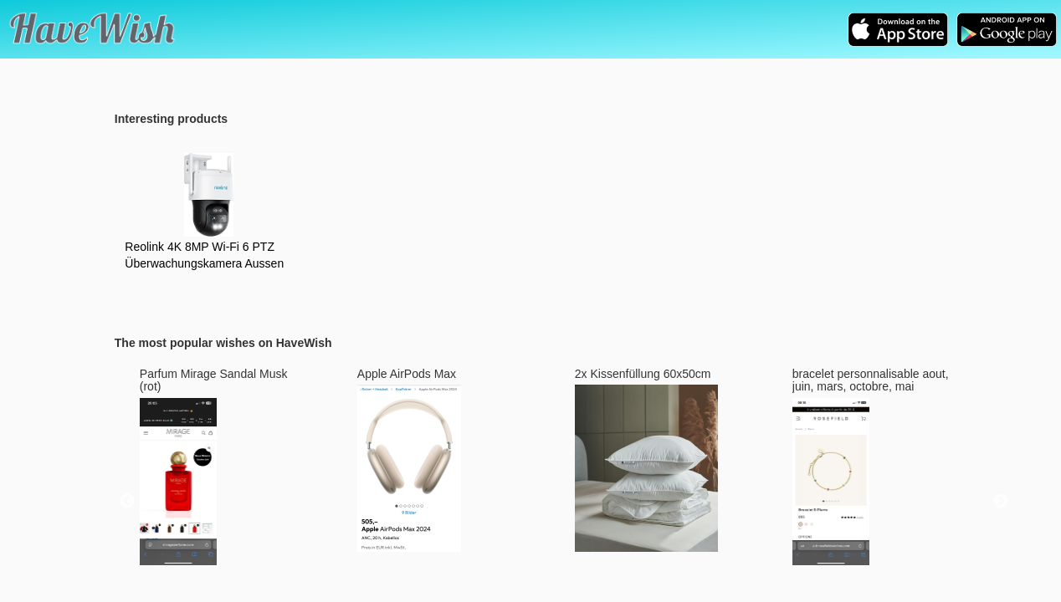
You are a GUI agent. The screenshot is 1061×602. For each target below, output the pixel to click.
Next (1000, 501)
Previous (127, 501)
